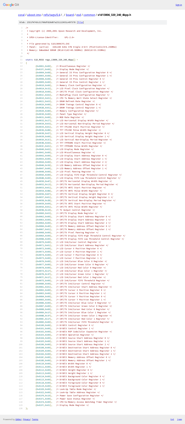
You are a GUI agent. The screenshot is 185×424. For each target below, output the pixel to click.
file (80, 22)
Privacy (26, 419)
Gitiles (18, 419)
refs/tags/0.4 (51, 15)
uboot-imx (34, 15)
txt (172, 419)
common (89, 15)
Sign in (179, 4)
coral (21, 15)
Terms (35, 419)
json (179, 419)
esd (78, 15)
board (70, 15)
